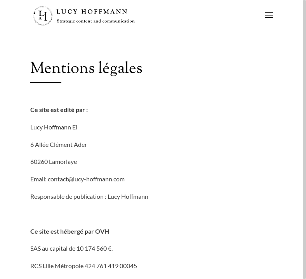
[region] (153, 139)
